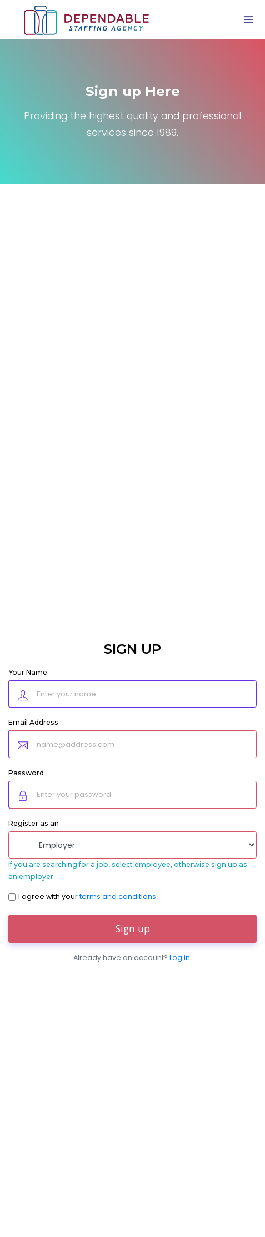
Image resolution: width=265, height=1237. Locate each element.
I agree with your (87, 896)
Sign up (133, 928)
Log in (179, 957)
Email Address (33, 722)
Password (26, 773)
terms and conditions (117, 896)
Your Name (27, 672)
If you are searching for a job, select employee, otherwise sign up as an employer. (127, 870)
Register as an (33, 823)
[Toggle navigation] (248, 19)
